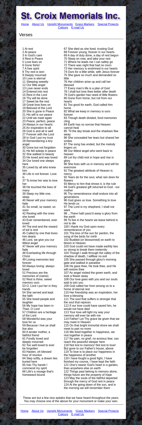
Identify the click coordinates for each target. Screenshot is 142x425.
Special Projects (107, 24)
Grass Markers (84, 24)
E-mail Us (77, 27)
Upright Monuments (60, 24)
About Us (38, 24)
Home (25, 24)
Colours (63, 27)
